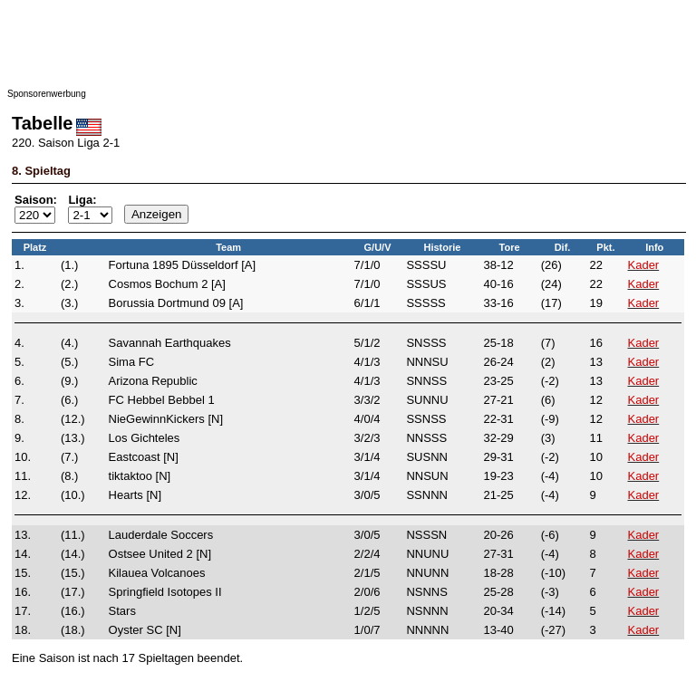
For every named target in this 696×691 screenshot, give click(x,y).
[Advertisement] (348, 48)
